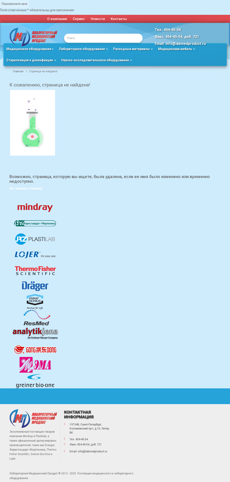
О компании (57, 19)
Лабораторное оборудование (83, 49)
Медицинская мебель (176, 49)
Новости (98, 19)
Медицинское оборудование (29, 49)
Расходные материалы (133, 49)
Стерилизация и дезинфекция (31, 60)
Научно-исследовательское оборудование (96, 60)
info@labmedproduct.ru (92, 451)
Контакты (119, 19)
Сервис (79, 19)
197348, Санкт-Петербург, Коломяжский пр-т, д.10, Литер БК (89, 428)
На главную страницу (25, 188)
